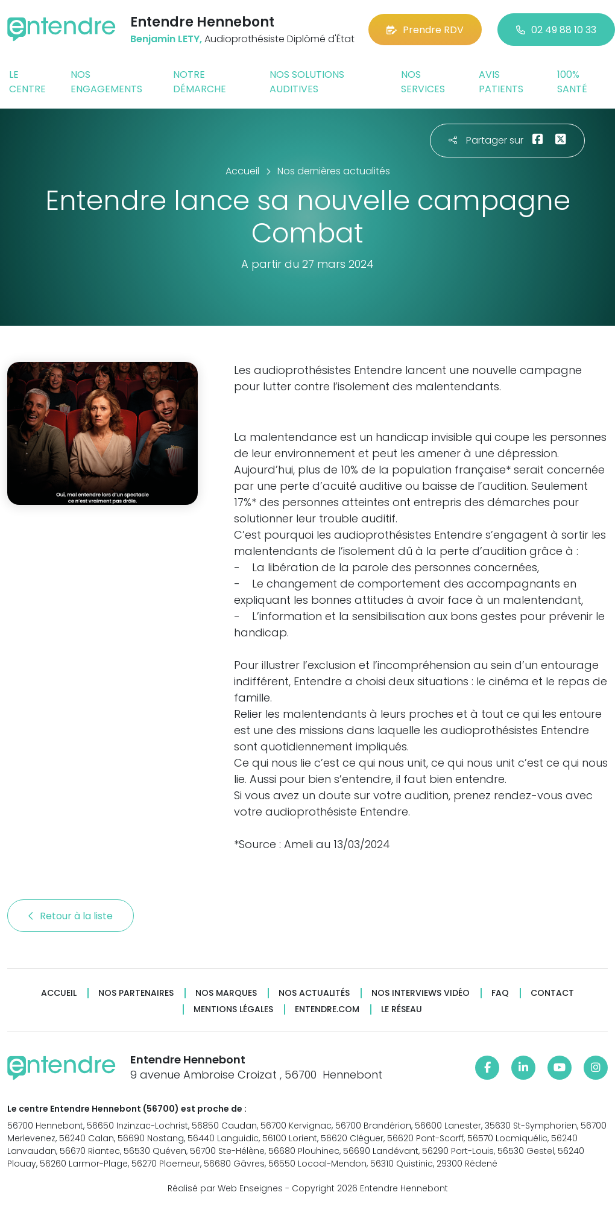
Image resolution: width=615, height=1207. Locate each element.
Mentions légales (233, 1009)
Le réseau (401, 1009)
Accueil (59, 993)
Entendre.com (327, 1009)
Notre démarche (199, 82)
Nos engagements (106, 82)
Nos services (423, 82)
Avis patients (501, 82)
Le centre (27, 82)
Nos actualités (314, 993)
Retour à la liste (70, 916)
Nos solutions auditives (307, 82)
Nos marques (226, 993)
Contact (552, 993)
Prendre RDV (425, 30)
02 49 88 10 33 (556, 30)
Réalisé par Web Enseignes (225, 1188)
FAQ (500, 993)
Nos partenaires (136, 993)
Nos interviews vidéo (420, 993)
